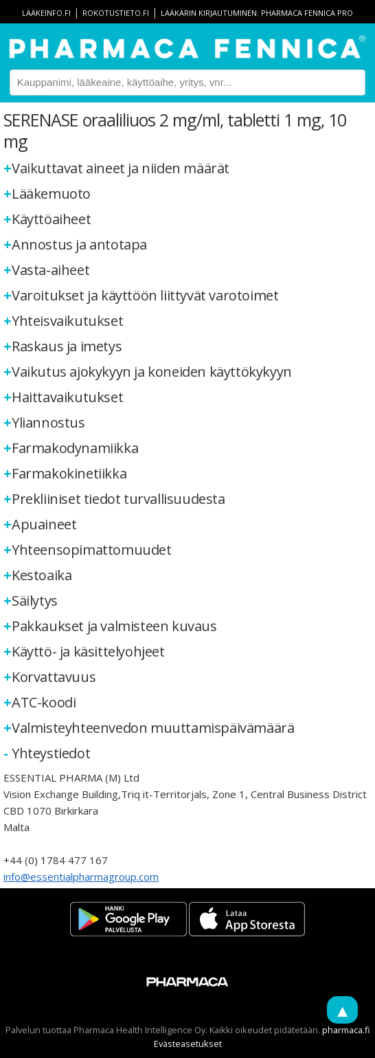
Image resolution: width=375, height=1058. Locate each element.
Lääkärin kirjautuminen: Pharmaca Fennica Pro (257, 13)
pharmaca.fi (346, 1030)
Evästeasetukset (188, 1043)
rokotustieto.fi (115, 13)
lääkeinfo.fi (46, 13)
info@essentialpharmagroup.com (81, 876)
